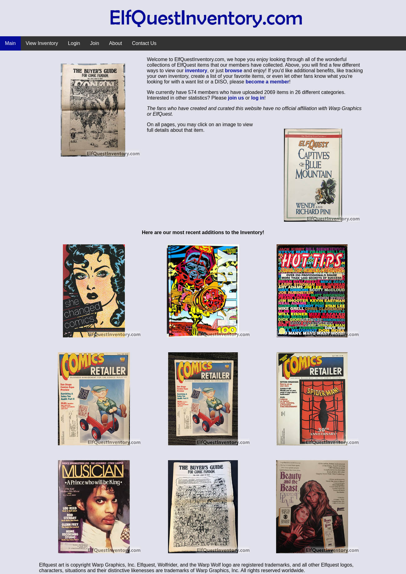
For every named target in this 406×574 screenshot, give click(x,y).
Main (10, 43)
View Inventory (42, 43)
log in (257, 97)
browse (233, 70)
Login (74, 43)
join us (236, 97)
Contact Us (144, 43)
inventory (196, 70)
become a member (267, 81)
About (115, 43)
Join (94, 43)
